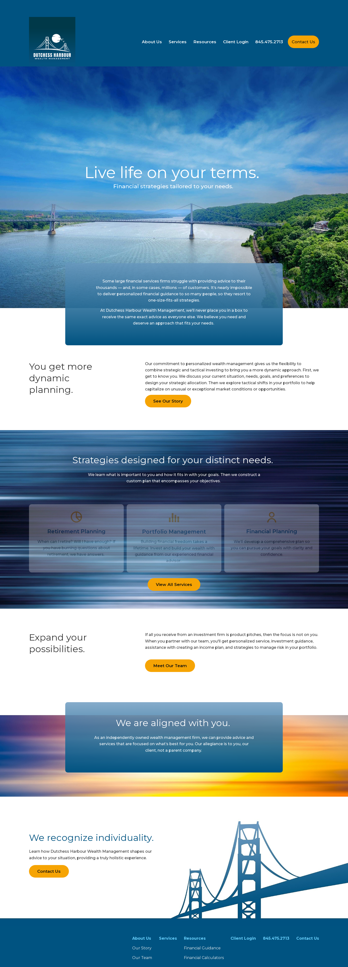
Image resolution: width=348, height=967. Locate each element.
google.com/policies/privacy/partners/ (60, 944)
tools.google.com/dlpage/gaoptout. (227, 944)
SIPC (212, 896)
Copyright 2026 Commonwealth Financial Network (121, 953)
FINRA (201, 896)
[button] (152, 25)
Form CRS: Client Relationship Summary (75, 924)
